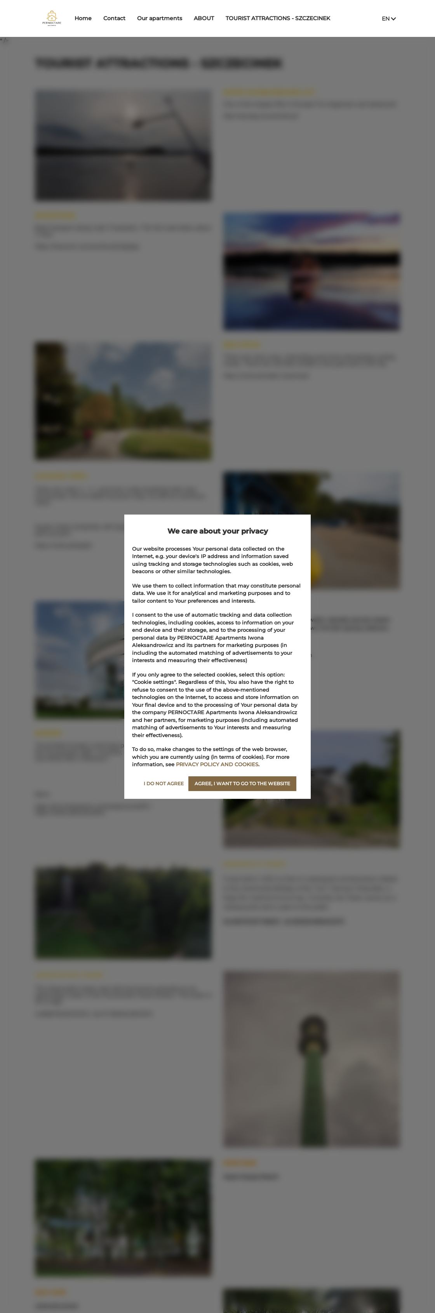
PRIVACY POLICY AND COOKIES (217, 764)
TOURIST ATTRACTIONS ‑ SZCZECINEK (301, 18)
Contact (138, 18)
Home (106, 18)
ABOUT (227, 18)
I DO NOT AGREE (164, 783)
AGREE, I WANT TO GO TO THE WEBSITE (242, 783)
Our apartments (182, 18)
